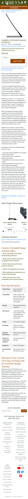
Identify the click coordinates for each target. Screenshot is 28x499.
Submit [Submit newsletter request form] (24, 411)
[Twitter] (22, 472)
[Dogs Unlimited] (9, 3)
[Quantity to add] (6, 61)
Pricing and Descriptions (7, 438)
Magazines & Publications (20, 446)
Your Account (7, 492)
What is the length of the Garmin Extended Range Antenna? (11, 254)
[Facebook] (18, 472)
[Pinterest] (21, 476)
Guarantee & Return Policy (7, 485)
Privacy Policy (7, 471)
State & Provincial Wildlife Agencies (20, 428)
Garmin (3, 11)
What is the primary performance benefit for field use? (11, 265)
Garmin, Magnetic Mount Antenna (10, 223)
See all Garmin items (6, 70)
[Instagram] (23, 468)
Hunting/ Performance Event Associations (21, 436)
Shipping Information (7, 433)
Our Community (7, 482)
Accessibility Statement (7, 451)
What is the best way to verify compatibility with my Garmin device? (12, 278)
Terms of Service (7, 479)
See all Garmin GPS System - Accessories (12, 68)
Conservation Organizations (20, 441)
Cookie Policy (7, 477)
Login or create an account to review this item (13, 239)
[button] (2, 2)
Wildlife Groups (21, 450)
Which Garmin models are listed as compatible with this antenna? (12, 259)
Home (2, 10)
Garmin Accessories (11, 11)
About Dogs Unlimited (7, 467)
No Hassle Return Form (7, 442)
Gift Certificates (7, 489)
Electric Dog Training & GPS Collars (14, 10)
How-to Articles (21, 424)
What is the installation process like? (13, 269)
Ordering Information (7, 430)
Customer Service (7, 427)
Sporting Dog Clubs (21, 432)
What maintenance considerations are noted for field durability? (13, 273)
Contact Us (7, 424)
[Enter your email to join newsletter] (11, 410)
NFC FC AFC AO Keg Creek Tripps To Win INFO (20, 458)
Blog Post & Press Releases (20, 453)
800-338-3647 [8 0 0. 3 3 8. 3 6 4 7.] (14, 418)
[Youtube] (19, 468)
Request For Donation (7, 447)
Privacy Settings (7, 474)
